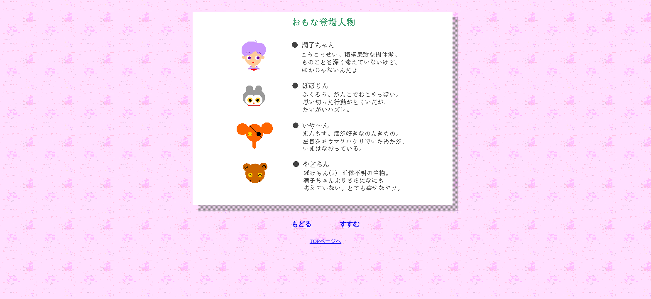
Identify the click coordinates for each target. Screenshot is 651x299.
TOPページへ (325, 241)
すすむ (350, 224)
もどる (301, 224)
